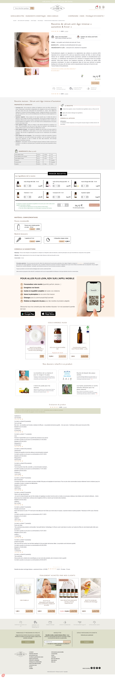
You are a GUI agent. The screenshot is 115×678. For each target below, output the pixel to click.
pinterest (97, 668)
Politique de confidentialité (35, 662)
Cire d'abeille (24, 600)
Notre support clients (94, 623)
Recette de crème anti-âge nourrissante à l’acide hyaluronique (35, 349)
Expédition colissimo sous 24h (58, 89)
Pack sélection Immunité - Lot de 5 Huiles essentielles (69, 602)
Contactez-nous (33, 665)
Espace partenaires (33, 658)
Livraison (31, 652)
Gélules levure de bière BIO (57, 348)
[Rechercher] (22, 8)
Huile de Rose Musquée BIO (61, 182)
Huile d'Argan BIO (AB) (31, 182)
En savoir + (28, 642)
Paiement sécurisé (50, 623)
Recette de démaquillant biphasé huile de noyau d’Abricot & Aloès (46, 603)
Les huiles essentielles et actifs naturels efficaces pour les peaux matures (87, 387)
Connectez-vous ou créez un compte (53, 410)
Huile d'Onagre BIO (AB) (89, 182)
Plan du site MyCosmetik (35, 663)
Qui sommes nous (33, 655)
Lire (48, 379)
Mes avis (53, 662)
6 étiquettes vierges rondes (61, 238)
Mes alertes (54, 660)
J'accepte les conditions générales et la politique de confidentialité (58, 644)
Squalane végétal (85, 193)
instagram (100, 668)
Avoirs (52, 655)
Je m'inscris (67, 642)
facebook (92, 668)
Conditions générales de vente (36, 657)
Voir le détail (95, 83)
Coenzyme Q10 (58, 193)
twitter (94, 668)
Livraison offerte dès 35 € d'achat (96, 9)
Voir (42, 356)
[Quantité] (62, 205)
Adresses (53, 657)
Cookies (31, 668)
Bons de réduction (55, 658)
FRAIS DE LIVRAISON (34, 660)
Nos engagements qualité (79, 623)
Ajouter (62, 356)
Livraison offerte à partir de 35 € (75, 89)
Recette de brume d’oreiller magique (90, 601)
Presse (30, 667)
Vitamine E (28, 193)
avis (66, 31)
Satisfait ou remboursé (91, 89)
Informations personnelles (57, 652)
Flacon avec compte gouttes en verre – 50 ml (32, 226)
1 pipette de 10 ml (29, 238)
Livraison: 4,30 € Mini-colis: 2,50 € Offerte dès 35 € (35, 624)
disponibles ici (80, 263)
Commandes (54, 654)
